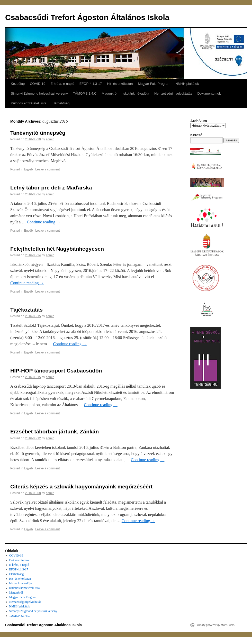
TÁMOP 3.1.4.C (85, 93)
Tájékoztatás (26, 310)
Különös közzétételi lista (29, 103)
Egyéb (28, 169)
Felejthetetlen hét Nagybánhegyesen (57, 249)
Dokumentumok (209, 93)
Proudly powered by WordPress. (215, 625)
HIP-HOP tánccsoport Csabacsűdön (56, 371)
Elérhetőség (60, 103)
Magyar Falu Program (154, 84)
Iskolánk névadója (135, 93)
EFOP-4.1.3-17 (90, 84)
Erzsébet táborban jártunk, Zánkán (54, 431)
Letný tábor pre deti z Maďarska (51, 187)
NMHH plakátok (187, 84)
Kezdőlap (18, 84)
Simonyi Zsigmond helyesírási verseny (39, 93)
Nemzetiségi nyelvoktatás (173, 93)
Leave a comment (47, 169)
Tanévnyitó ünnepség (37, 133)
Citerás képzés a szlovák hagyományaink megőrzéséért (81, 486)
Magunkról (109, 93)
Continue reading (43, 222)
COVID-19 (37, 84)
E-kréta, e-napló (62, 84)
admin (50, 139)
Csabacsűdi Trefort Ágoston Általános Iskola (87, 17)
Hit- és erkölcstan (120, 84)
